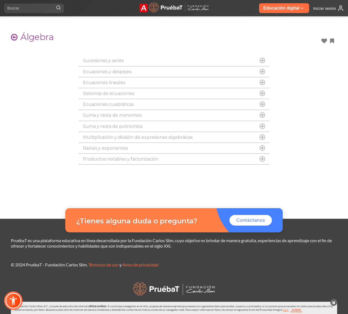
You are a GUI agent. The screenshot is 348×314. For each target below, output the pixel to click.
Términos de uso (103, 264)
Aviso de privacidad (140, 264)
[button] (13, 301)
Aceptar (296, 310)
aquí (285, 309)
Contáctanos (250, 220)
